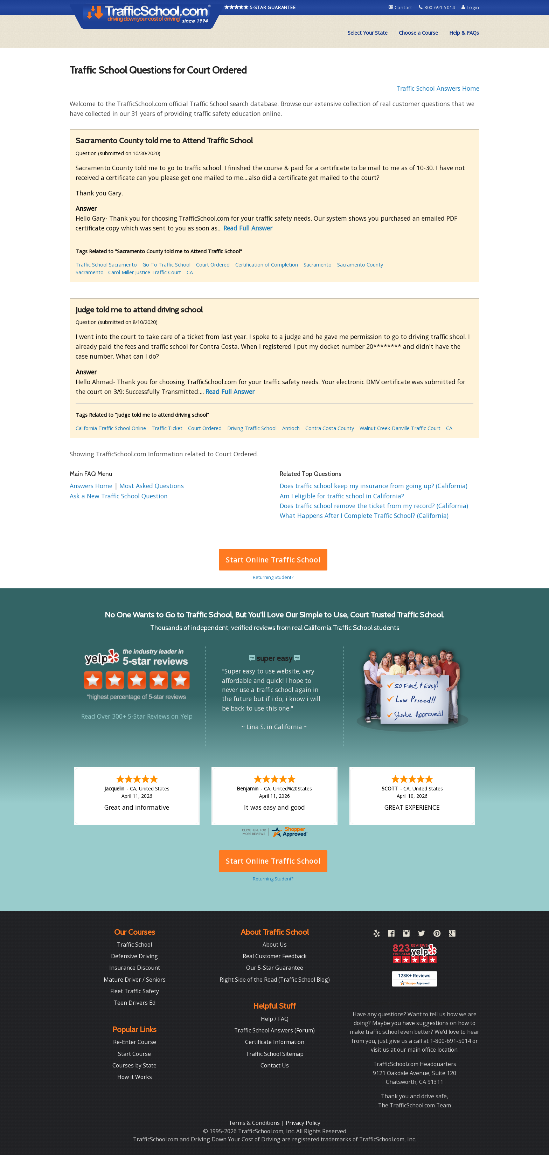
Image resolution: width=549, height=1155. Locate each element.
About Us (275, 944)
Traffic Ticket (167, 428)
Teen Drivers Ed (134, 1002)
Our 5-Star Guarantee (274, 967)
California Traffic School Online (111, 428)
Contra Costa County (329, 428)
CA (190, 272)
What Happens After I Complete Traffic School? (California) (364, 515)
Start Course (134, 1053)
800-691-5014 (437, 7)
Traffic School (134, 944)
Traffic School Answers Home (437, 88)
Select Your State (368, 32)
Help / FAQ (275, 1018)
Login (470, 7)
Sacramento (318, 264)
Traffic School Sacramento (106, 264)
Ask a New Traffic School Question (119, 496)
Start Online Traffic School (273, 560)
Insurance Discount (134, 967)
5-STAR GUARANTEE (260, 7)
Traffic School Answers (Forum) (274, 1029)
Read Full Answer (247, 228)
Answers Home (92, 486)
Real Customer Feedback (275, 955)
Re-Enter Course (134, 1041)
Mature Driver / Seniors (135, 979)
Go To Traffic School (166, 264)
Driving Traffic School (252, 428)
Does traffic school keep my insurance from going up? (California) (373, 486)
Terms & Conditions (255, 1122)
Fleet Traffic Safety (134, 990)
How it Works (134, 1076)
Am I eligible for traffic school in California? (342, 496)
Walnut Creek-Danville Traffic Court (400, 428)
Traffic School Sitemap (275, 1053)
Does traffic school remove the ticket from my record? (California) (374, 506)
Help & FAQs (464, 32)
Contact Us (274, 1064)
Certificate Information (274, 1041)
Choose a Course (418, 32)
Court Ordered (213, 264)
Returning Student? (273, 577)
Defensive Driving (134, 955)
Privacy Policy (303, 1122)
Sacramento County (360, 264)
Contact (401, 7)
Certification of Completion (266, 264)
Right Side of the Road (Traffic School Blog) (275, 979)
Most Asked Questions (151, 486)
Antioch (291, 428)
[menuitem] (367, 33)
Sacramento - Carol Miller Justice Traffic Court (128, 272)
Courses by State (134, 1064)
